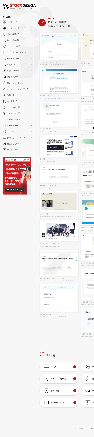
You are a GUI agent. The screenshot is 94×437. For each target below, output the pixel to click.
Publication (83, 428)
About (75, 428)
